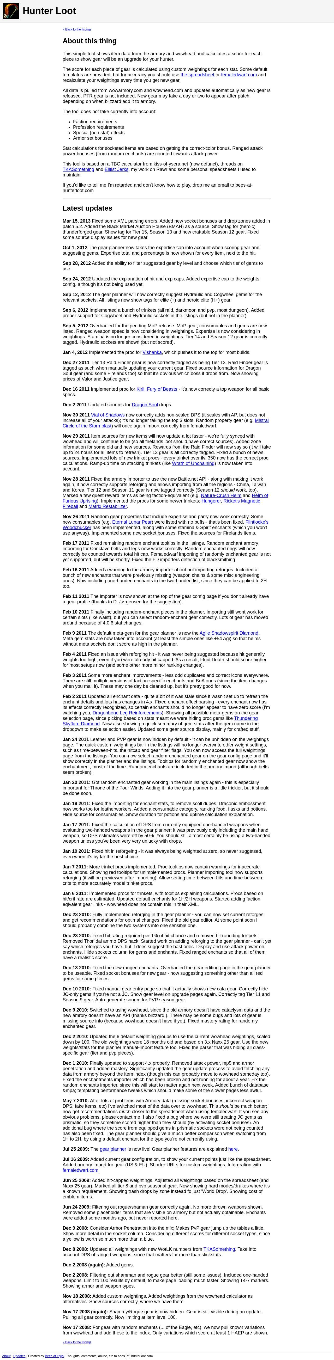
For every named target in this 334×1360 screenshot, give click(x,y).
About (6, 1356)
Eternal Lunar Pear (132, 522)
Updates (19, 1356)
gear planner (113, 1149)
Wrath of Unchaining (193, 463)
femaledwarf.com (239, 74)
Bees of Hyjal (54, 1356)
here (233, 1149)
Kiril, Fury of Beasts (156, 389)
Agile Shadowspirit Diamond (229, 633)
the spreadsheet (197, 74)
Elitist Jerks (116, 169)
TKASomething (78, 169)
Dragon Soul (145, 404)
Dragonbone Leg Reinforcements (127, 712)
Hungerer (211, 501)
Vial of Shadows (108, 415)
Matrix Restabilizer (107, 506)
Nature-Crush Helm (221, 495)
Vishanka (152, 352)
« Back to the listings (77, 29)
